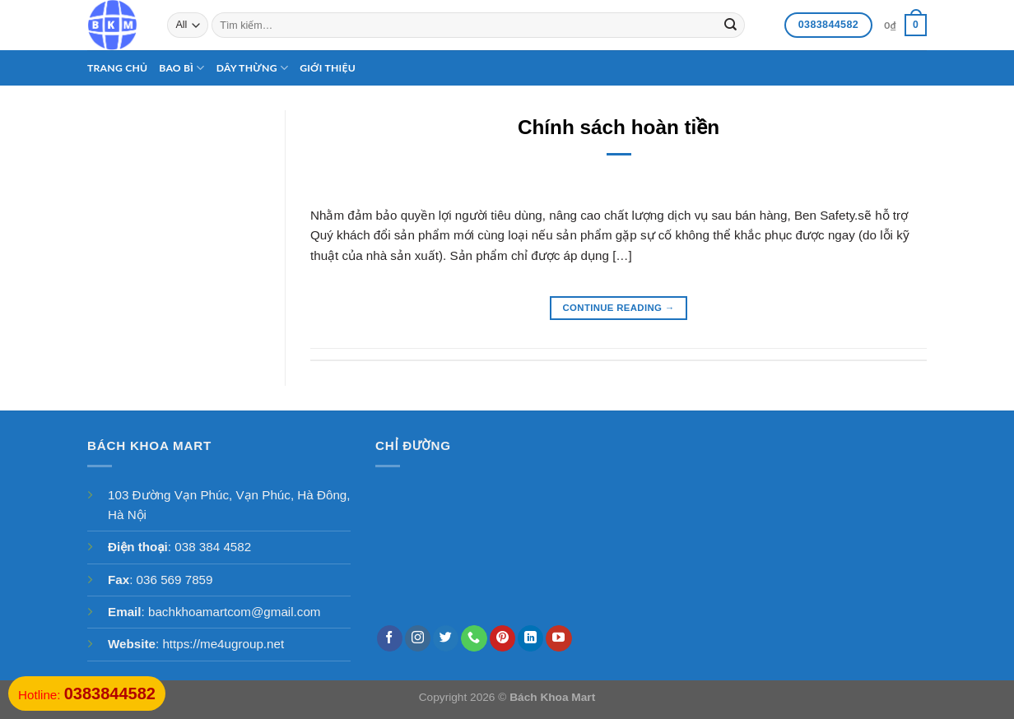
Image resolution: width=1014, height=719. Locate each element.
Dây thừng (252, 68)
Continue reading (619, 307)
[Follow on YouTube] (558, 638)
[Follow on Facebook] (389, 638)
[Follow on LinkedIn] (530, 638)
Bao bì (181, 68)
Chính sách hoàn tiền (618, 127)
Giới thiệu (328, 68)
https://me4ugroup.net (223, 644)
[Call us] (473, 638)
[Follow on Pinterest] (502, 638)
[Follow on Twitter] (445, 638)
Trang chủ (117, 68)
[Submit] (730, 25)
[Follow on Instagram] (417, 638)
